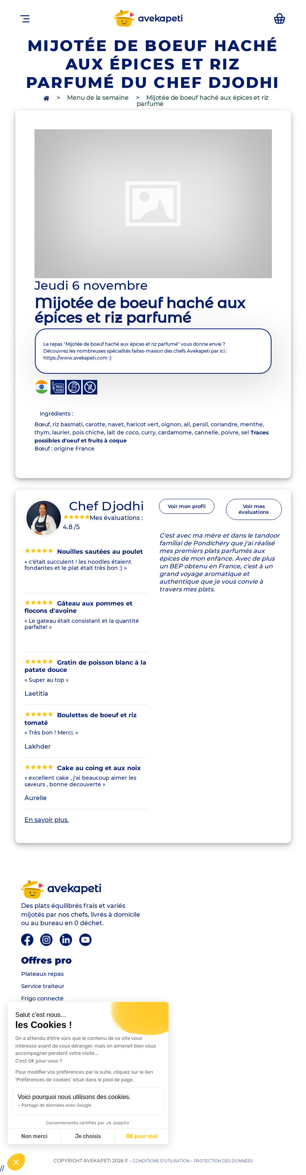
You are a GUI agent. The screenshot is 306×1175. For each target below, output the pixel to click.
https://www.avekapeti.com (75, 358)
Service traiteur (45, 988)
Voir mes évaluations (253, 513)
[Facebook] (28, 941)
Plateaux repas (44, 975)
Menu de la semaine (97, 97)
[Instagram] (48, 941)
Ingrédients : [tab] (60, 414)
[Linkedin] (68, 941)
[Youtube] (87, 941)
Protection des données (228, 1162)
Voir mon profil (186, 510)
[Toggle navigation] (24, 18)
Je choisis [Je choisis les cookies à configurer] (88, 1136)
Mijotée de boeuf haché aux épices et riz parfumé (202, 100)
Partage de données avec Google (56, 1105)
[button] (16, 1162)
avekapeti (147, 18)
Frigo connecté (44, 1000)
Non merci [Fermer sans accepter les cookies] (34, 1136)
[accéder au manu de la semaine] (279, 18)
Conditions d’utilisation (156, 1162)
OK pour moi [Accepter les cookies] (142, 1136)
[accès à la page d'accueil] (47, 97)
